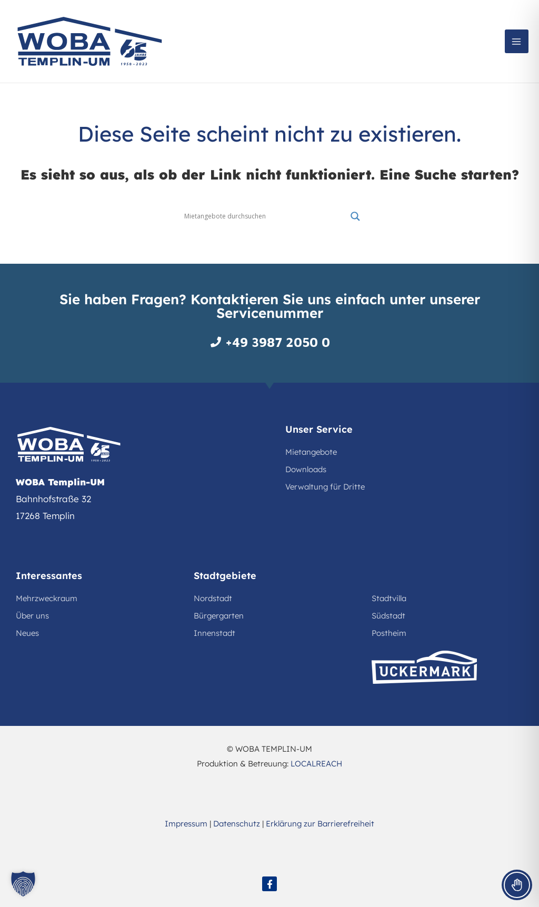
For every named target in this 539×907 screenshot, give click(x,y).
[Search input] (264, 216)
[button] (23, 884)
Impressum (186, 824)
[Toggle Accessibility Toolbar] (517, 885)
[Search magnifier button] (355, 216)
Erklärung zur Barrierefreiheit (320, 824)
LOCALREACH (316, 764)
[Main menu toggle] (517, 41)
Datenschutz (236, 824)
